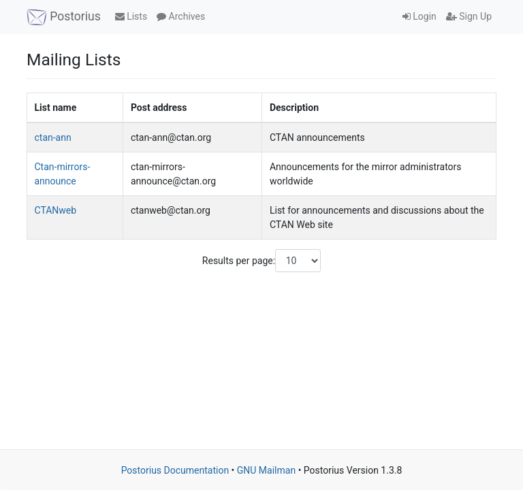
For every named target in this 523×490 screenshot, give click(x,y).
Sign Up (469, 16)
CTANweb (56, 210)
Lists (131, 16)
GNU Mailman (266, 470)
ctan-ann (53, 137)
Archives (181, 16)
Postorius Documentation (175, 470)
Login (419, 16)
